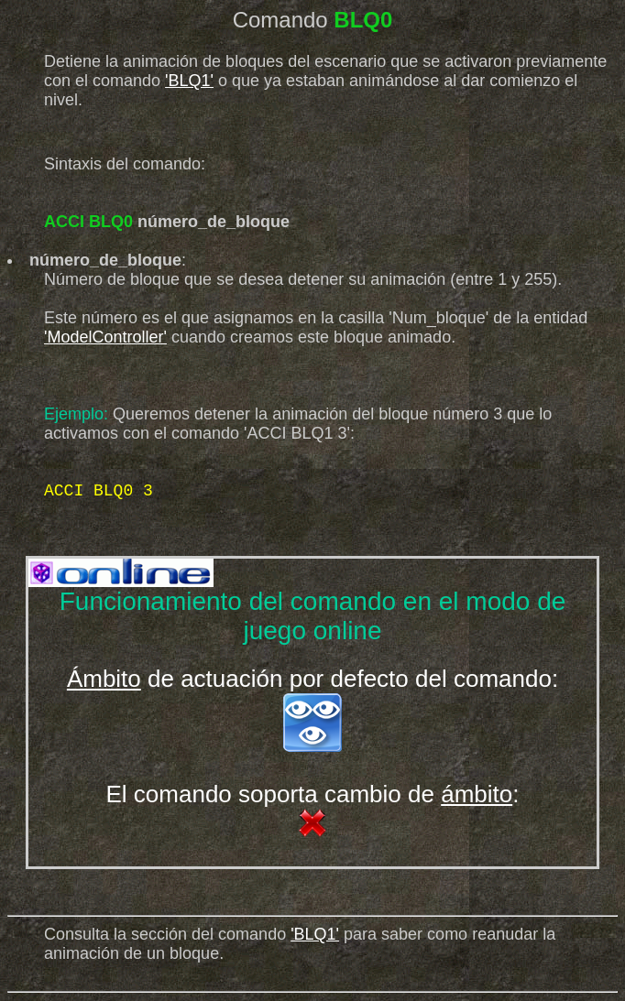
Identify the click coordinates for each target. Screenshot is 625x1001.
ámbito (476, 794)
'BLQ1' (189, 80)
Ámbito (104, 678)
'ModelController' (105, 337)
